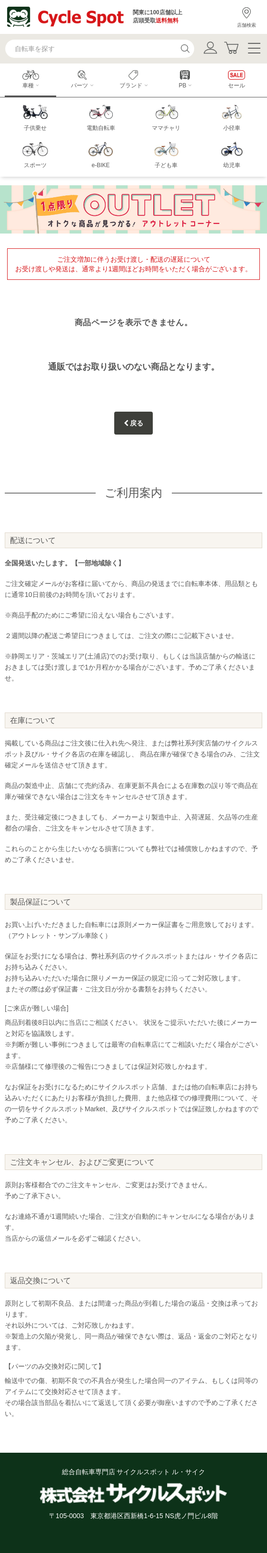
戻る (134, 423)
